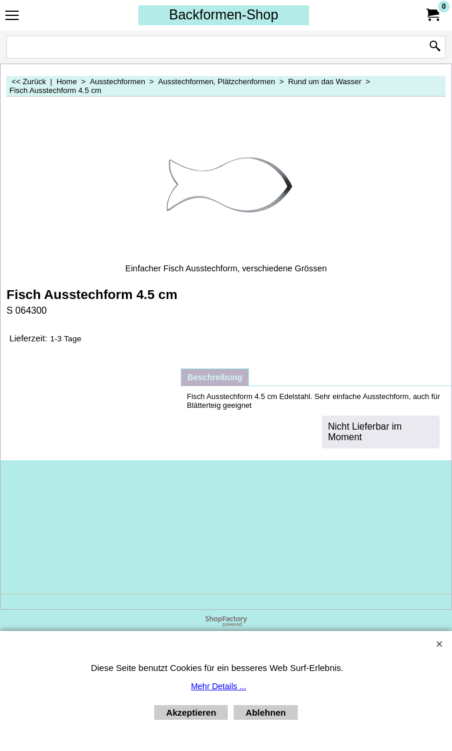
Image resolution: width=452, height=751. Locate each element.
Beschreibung (214, 377)
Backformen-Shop (223, 14)
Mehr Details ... (218, 686)
